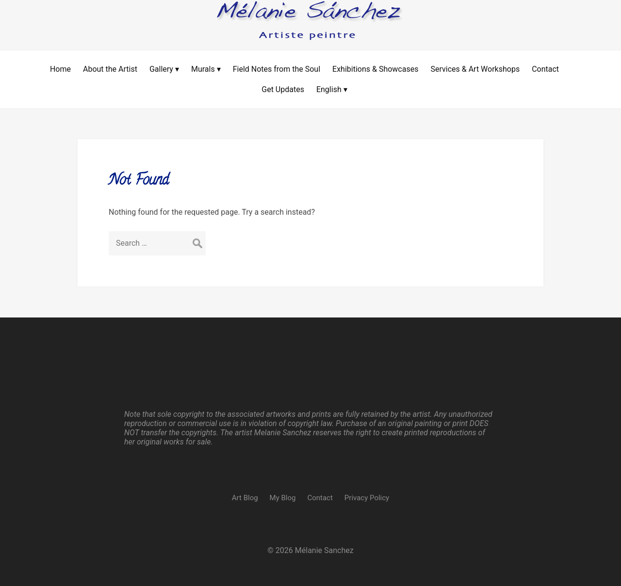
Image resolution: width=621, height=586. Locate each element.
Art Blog (245, 497)
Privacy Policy (366, 497)
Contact (319, 497)
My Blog (283, 497)
